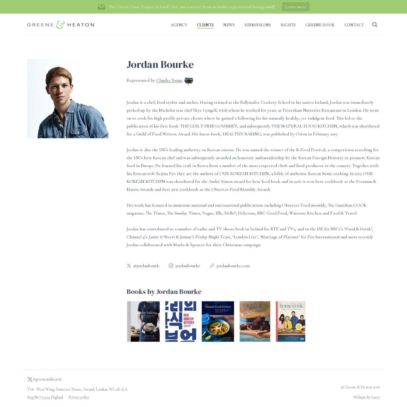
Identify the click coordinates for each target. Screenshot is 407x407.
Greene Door (320, 25)
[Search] (375, 25)
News (229, 25)
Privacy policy (78, 397)
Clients (205, 25)
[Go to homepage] (60, 25)
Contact (354, 25)
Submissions (257, 25)
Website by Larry (367, 397)
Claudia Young (169, 80)
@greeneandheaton (44, 379)
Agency (179, 25)
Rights (288, 25)
